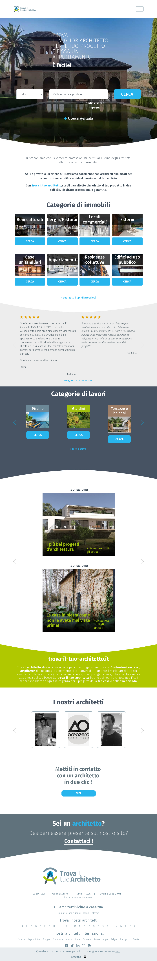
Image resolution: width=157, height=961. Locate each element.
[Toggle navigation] (139, 9)
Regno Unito (34, 939)
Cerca (127, 94)
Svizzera (87, 939)
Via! (78, 793)
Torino (87, 913)
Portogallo (125, 939)
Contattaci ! (78, 841)
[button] (14, 345)
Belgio (114, 939)
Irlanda (69, 939)
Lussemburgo (101, 939)
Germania (58, 939)
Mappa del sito (60, 894)
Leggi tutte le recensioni (78, 380)
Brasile (136, 939)
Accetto (76, 957)
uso (118, 951)
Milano (70, 913)
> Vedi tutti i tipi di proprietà (78, 297)
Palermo (95, 913)
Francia (21, 939)
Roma (62, 913)
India (77, 939)
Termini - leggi (83, 894)
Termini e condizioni (109, 894)
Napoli (78, 913)
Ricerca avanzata (78, 119)
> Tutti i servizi (78, 449)
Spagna (46, 939)
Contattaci (39, 894)
